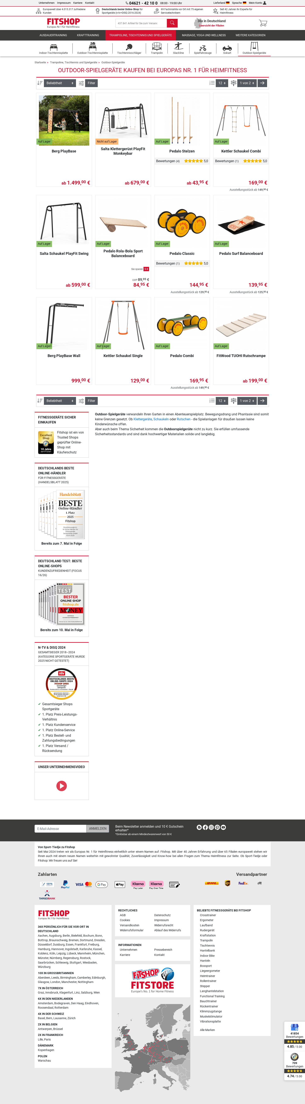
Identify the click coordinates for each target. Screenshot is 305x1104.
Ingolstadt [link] (71, 949)
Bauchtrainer (208, 1001)
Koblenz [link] (43, 953)
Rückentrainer (209, 1006)
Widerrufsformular (131, 930)
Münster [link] (43, 958)
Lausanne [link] (59, 1018)
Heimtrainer (207, 976)
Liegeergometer (210, 971)
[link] (46, 445)
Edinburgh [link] (98, 977)
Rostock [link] (85, 958)
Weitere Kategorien (250, 38)
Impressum (64, 2)
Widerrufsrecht (163, 925)
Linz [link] (77, 993)
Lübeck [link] (71, 953)
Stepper (205, 986)
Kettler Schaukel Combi (241, 154)
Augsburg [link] (55, 935)
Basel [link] (41, 1018)
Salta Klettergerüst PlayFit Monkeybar (123, 154)
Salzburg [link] (86, 993)
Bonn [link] (98, 935)
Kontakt (89, 2)
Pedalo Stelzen (182, 154)
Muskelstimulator (211, 1016)
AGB (123, 915)
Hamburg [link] (44, 949)
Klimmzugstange (211, 1011)
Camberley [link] (84, 977)
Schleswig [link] (61, 962)
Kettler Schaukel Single (123, 358)
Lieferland (221, 2)
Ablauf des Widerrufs (167, 930)
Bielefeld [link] (76, 935)
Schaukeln (161, 422)
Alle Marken (207, 1030)
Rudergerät (207, 930)
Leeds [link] (55, 977)
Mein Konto (257, 2)
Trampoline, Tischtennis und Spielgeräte (140, 38)
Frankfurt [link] (81, 945)
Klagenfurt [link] (66, 993)
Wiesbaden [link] (90, 962)
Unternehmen (46, 2)
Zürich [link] (72, 1018)
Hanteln (205, 961)
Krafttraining (88, 38)
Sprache (239, 2)
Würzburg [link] (44, 967)
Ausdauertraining (53, 38)
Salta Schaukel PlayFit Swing (64, 256)
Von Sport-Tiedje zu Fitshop (56, 847)
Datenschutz (162, 915)
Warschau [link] (44, 1061)
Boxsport (206, 966)
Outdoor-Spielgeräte (113, 65)
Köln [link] (52, 953)
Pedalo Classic (182, 256)
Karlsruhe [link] (86, 949)
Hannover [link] (57, 949)
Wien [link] (97, 993)
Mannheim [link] (84, 953)
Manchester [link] (69, 982)
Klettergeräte (143, 422)
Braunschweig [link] (58, 940)
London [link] (55, 982)
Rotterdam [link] (61, 1008)
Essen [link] (70, 945)
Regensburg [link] (71, 958)
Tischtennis (207, 945)
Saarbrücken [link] (46, 962)
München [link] (98, 953)
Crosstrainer (208, 915)
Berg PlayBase (64, 154)
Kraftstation (208, 935)
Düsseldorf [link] (45, 945)
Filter (91, 86)
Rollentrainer (208, 981)
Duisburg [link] (59, 945)
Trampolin (206, 940)
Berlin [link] (66, 935)
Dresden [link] (99, 940)
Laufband (206, 925)
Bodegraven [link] (62, 1003)
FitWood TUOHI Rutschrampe (241, 358)
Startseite (40, 65)
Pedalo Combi (182, 358)
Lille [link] (40, 1039)
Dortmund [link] (86, 940)
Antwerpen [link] (45, 1029)
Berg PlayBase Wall (64, 358)
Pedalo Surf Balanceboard (241, 256)
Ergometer (206, 920)
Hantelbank (207, 951)
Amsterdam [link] (45, 1003)
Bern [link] (49, 1018)
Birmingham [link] (68, 977)
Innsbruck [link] (51, 993)
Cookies (125, 920)
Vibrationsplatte (210, 1021)
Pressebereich (163, 950)
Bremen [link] (74, 940)
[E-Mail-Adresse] (61, 829)
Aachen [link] (43, 935)
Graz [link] (41, 993)
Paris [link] (47, 1039)
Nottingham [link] (85, 982)
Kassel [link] (97, 949)
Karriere (77, 2)
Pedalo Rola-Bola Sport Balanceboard (123, 256)
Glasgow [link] (43, 982)
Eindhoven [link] (91, 1003)
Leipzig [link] (61, 953)
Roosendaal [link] (45, 1008)
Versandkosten (129, 925)
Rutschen (183, 422)
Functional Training (212, 996)
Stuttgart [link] (75, 962)
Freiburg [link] (93, 945)
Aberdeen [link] (44, 977)
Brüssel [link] (58, 1029)
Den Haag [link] (77, 1003)
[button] (262, 86)
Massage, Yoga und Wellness (204, 38)
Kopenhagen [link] (46, 1050)
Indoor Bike (207, 956)
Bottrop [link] (43, 940)
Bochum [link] (88, 935)
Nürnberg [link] (56, 958)
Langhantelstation (212, 991)
